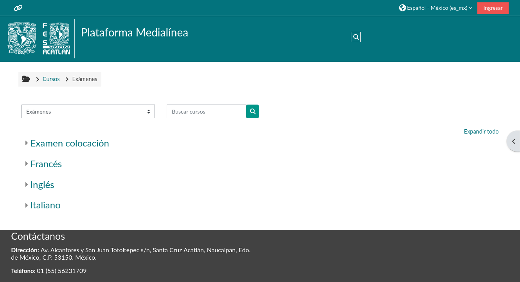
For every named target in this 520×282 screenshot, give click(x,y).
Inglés (42, 184)
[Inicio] (40, 38)
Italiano (46, 204)
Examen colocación (70, 142)
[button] (435, 8)
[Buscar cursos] (207, 111)
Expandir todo (481, 131)
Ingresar (492, 7)
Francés (46, 163)
